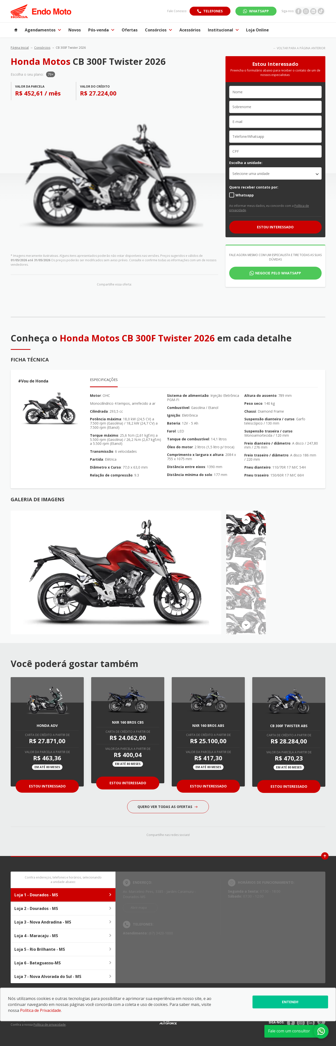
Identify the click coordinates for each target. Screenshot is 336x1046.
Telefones (213, 11)
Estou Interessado (47, 786)
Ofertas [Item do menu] (130, 29)
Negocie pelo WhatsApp (278, 273)
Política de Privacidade (40, 1010)
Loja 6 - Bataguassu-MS (63, 963)
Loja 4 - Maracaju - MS (63, 935)
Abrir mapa (139, 907)
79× (51, 74)
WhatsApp (259, 11)
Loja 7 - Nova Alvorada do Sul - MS (63, 976)
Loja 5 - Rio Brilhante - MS (63, 949)
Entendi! (290, 1001)
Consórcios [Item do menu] (158, 29)
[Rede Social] (290, 1022)
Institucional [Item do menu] (223, 29)
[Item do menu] (15, 29)
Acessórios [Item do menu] (189, 29)
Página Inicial (20, 48)
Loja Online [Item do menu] (257, 29)
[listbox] (275, 173)
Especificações (104, 379)
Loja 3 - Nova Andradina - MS (63, 922)
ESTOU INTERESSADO (275, 227)
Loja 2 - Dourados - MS (63, 908)
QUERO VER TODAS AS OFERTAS (167, 806)
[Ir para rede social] (298, 11)
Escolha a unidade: (245, 162)
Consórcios (42, 48)
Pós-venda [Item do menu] (101, 29)
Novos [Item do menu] (74, 29)
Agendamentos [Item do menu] (43, 29)
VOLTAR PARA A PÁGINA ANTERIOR (301, 48)
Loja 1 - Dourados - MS (63, 895)
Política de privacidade (49, 1024)
